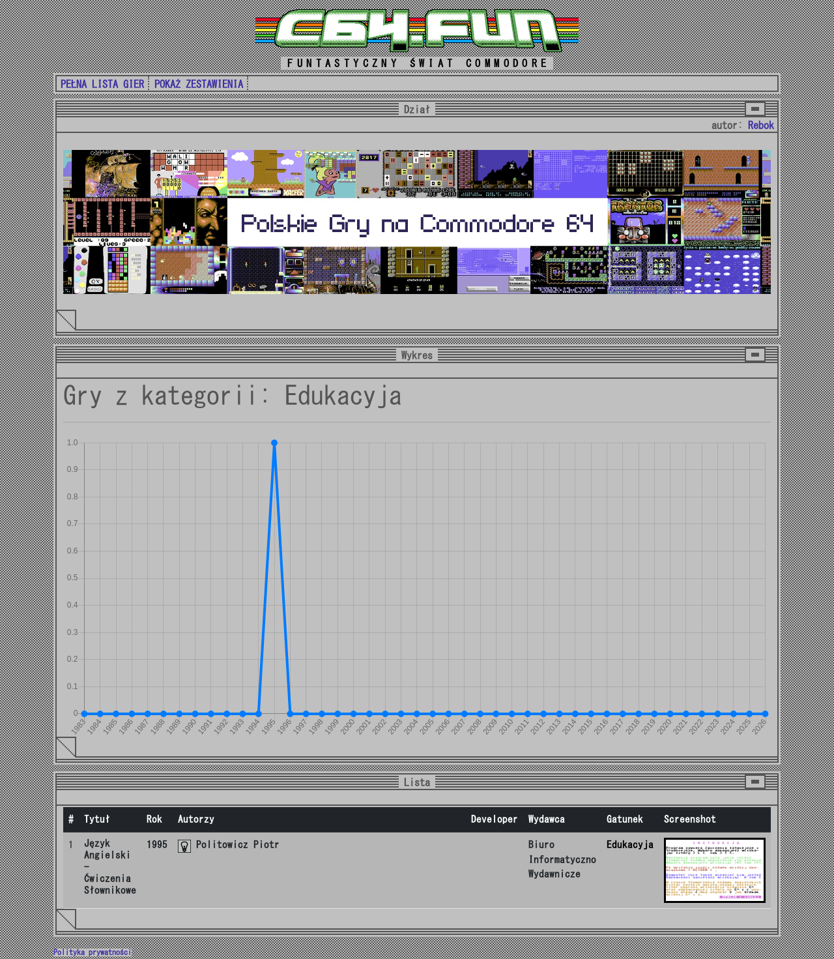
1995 (157, 844)
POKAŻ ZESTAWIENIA (198, 84)
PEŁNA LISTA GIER (102, 84)
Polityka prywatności (92, 952)
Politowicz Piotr (238, 844)
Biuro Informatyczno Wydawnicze (562, 859)
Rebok (761, 125)
